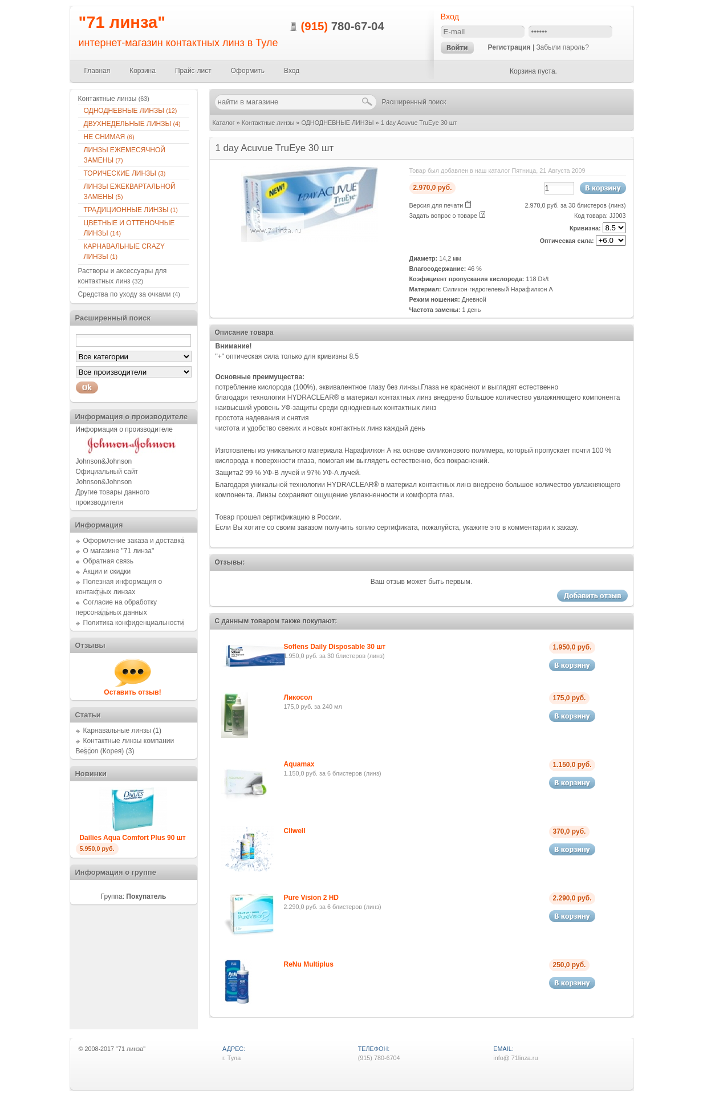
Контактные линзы (268, 122)
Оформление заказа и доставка (134, 541)
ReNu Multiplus (309, 964)
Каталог (224, 122)
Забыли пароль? (562, 47)
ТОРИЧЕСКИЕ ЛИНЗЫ (125, 173)
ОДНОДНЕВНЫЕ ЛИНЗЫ (337, 122)
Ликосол (298, 697)
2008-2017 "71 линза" (114, 1048)
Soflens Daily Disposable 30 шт (335, 647)
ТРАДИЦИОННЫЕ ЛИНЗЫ (131, 210)
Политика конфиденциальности (133, 623)
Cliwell (295, 831)
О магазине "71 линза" (119, 551)
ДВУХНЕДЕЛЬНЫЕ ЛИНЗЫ (132, 124)
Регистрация (509, 47)
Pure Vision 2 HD (311, 898)
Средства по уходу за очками (129, 294)
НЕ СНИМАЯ (109, 137)
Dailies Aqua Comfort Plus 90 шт (132, 838)
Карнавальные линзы (117, 731)
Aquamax (299, 764)
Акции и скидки (107, 571)
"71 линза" (122, 22)
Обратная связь (108, 561)
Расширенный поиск (414, 102)
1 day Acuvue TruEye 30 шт (419, 122)
